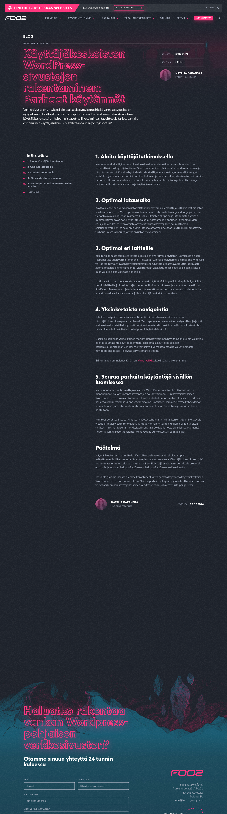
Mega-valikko (145, 360)
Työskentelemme (81, 18)
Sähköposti (83, 735)
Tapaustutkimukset (139, 18)
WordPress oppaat (35, 43)
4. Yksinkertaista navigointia (44, 178)
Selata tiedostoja (50, 801)
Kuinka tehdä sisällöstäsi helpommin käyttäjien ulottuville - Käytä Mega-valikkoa (175, 576)
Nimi (26, 735)
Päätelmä (33, 192)
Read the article (38, 585)
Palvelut (53, 18)
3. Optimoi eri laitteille (40, 172)
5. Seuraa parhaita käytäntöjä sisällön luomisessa (49, 185)
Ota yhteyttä (203, 18)
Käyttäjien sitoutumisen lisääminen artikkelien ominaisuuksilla (50, 574)
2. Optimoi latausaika (40, 167)
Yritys (182, 18)
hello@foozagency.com (188, 755)
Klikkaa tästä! (124, 8)
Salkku (165, 18)
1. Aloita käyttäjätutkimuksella (45, 161)
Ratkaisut (110, 18)
